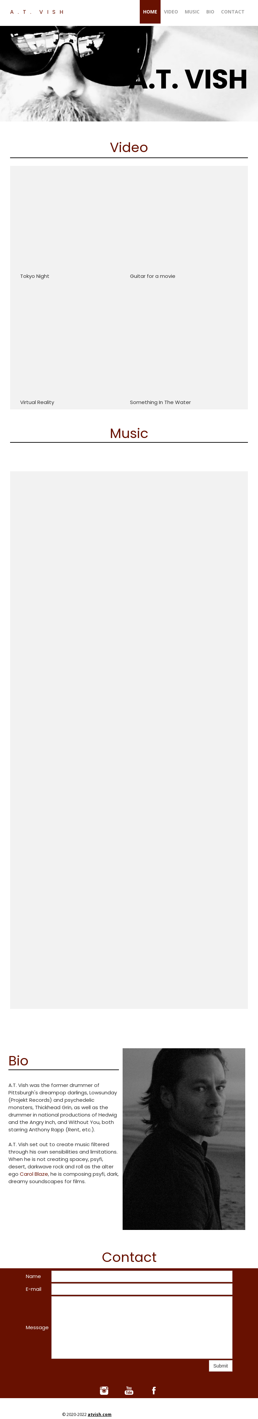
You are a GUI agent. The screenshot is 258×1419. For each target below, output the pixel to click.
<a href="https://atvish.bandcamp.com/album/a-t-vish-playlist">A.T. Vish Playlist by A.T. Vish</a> (57, 619)
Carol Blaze (34, 1173)
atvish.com (100, 1414)
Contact (233, 11)
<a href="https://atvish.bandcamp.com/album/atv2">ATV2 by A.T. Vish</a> (212, 619)
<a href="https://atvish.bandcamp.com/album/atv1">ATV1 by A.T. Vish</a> (135, 619)
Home (150, 11)
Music (192, 11)
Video (171, 11)
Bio (210, 11)
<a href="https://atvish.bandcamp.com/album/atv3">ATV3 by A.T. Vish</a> (129, 888)
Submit (220, 1366)
